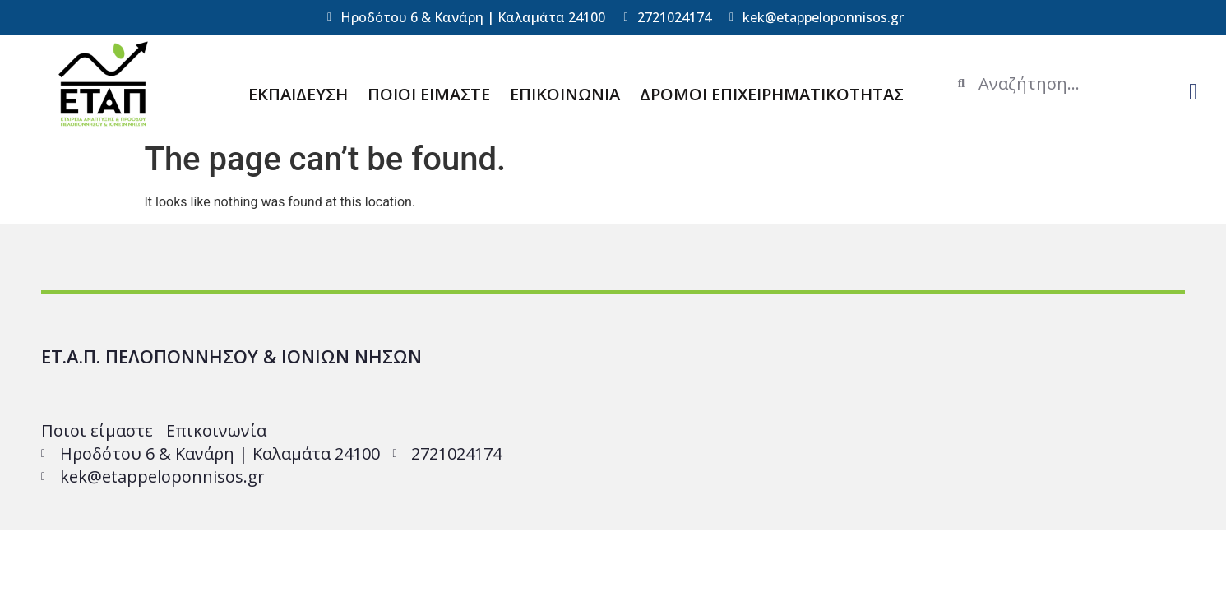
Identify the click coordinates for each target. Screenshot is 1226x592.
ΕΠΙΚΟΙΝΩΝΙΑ (565, 94)
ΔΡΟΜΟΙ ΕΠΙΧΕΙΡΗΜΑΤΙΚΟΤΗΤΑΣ (772, 94)
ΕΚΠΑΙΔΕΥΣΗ (298, 94)
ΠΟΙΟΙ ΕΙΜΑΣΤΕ (429, 94)
